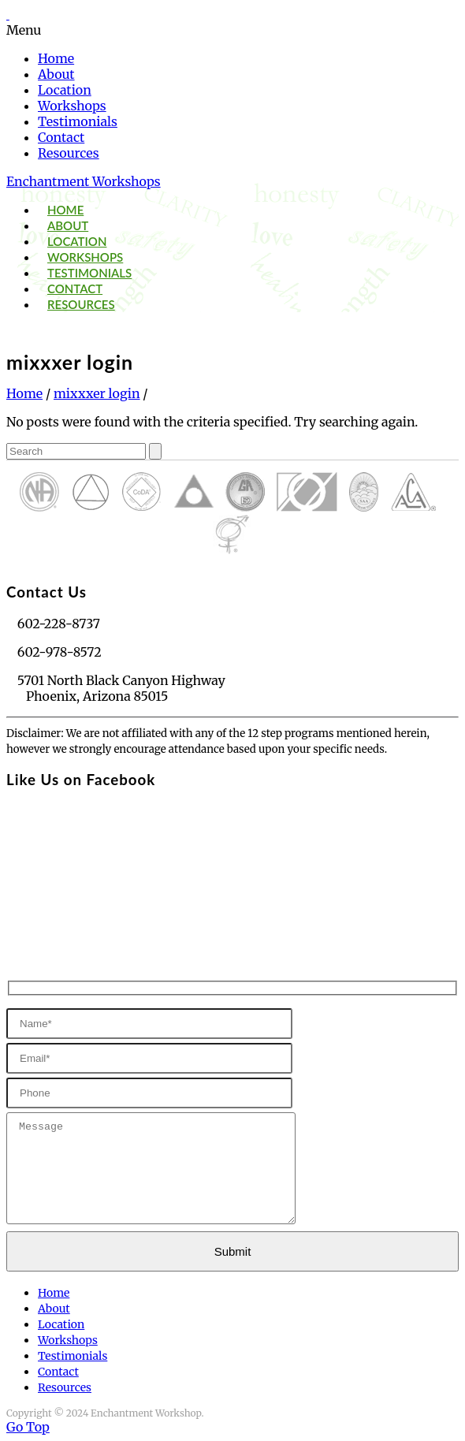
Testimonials (77, 121)
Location (64, 90)
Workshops (72, 106)
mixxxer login (97, 393)
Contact (61, 137)
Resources (68, 153)
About (56, 74)
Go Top (28, 1427)
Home (56, 58)
